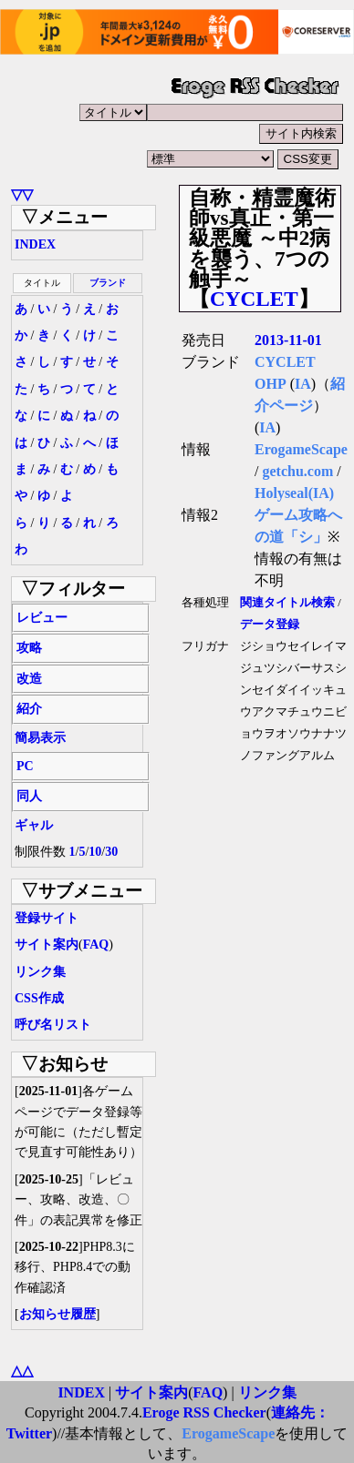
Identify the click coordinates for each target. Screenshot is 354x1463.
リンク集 (40, 972)
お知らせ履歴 (57, 1314)
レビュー (42, 618)
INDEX (35, 244)
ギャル (34, 825)
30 (111, 851)
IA (303, 383)
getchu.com (297, 471)
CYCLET (254, 298)
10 (94, 851)
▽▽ (22, 194)
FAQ (96, 944)
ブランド (107, 283)
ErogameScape (301, 449)
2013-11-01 (288, 340)
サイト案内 (46, 944)
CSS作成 (39, 998)
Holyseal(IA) (294, 493)
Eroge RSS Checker (204, 1412)
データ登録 (269, 624)
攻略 (29, 648)
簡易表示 (40, 738)
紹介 (29, 709)
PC (25, 766)
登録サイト (46, 918)
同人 (29, 796)
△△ (22, 1370)
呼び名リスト (53, 1024)
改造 (29, 679)
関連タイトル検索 (287, 602)
